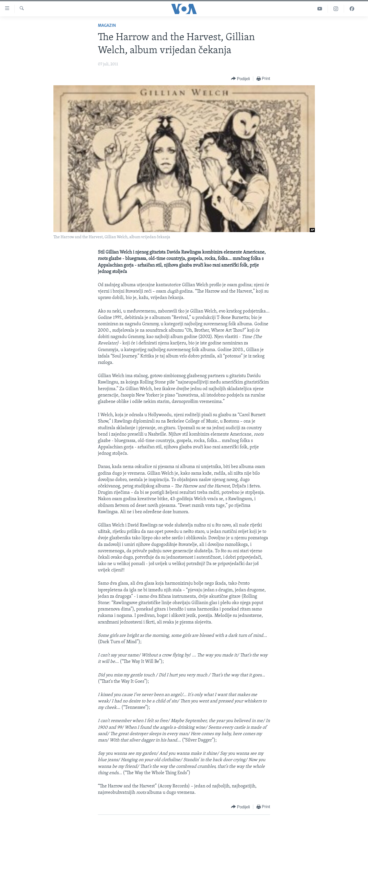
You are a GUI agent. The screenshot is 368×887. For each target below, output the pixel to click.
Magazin (107, 25)
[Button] (240, 78)
